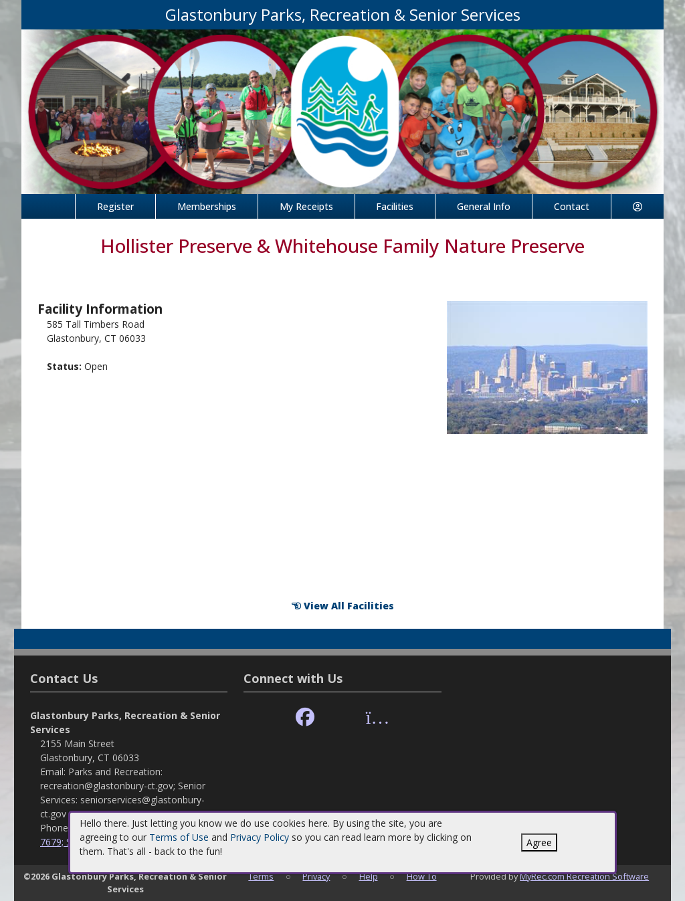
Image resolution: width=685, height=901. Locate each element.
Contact (571, 206)
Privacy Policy (259, 837)
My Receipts (306, 206)
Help (368, 876)
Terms (261, 876)
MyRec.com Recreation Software (584, 876)
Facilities (394, 206)
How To (422, 876)
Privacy (316, 876)
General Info (483, 206)
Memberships (206, 206)
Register (115, 206)
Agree (539, 842)
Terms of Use (179, 837)
